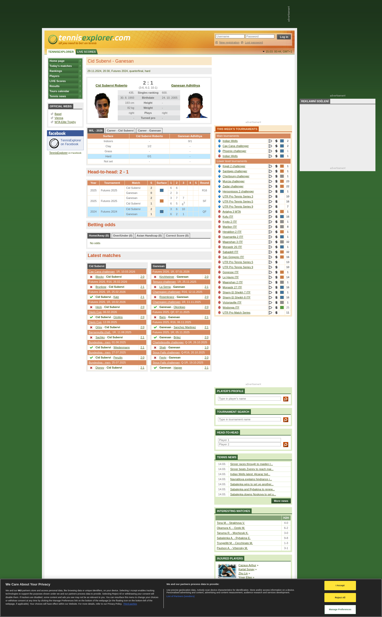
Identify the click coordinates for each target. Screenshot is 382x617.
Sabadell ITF (230, 251)
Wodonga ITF (231, 307)
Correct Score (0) (177, 235)
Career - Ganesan (149, 130)
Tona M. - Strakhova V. (231, 522)
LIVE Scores (58, 81)
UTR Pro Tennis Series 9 (238, 206)
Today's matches (61, 65)
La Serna (165, 286)
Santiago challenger (235, 171)
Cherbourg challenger (236, 176)
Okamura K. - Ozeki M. (231, 527)
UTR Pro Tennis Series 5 (238, 201)
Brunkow (101, 286)
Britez (177, 337)
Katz (116, 296)
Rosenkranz (166, 296)
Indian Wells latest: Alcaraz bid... (250, 474)
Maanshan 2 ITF (233, 282)
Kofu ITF (228, 216)
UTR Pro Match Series (236, 312)
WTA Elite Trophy (65, 121)
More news (279, 500)
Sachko (100, 337)
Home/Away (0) (99, 235)
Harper (178, 367)
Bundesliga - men (99, 342)
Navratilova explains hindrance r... (251, 479)
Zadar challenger (233, 186)
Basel (58, 113)
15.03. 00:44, (279, 51)
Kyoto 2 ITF (230, 221)
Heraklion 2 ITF (232, 231)
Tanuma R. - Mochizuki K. (232, 532)
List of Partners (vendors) (180, 596)
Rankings (56, 70)
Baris (162, 317)
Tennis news (58, 96)
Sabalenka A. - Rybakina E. (234, 537)
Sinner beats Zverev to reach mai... (251, 469)
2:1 (142, 286)
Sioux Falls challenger (166, 352)
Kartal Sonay (246, 569)
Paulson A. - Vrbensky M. (232, 548)
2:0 (142, 276)
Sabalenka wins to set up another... (251, 484)
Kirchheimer (166, 276)
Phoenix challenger (234, 150)
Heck (99, 306)
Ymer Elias (245, 577)
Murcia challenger (234, 181)
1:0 (206, 347)
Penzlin (118, 357)
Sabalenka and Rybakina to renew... (252, 489)
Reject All (340, 597)
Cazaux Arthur (247, 565)
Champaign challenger (166, 291)
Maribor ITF (230, 226)
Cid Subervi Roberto (111, 85)
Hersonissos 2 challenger (238, 191)
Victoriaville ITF (232, 302)
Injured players (230, 558)
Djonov (100, 367)
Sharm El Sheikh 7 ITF (237, 292)
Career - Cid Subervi (120, 130)
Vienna (59, 117)
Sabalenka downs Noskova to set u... (253, 494)
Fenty (162, 357)
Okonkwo (179, 306)
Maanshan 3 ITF (233, 241)
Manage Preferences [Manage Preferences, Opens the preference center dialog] (340, 609)
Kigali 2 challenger (234, 166)
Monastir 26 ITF (232, 246)
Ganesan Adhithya (185, 85)
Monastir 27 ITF (232, 287)
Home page (57, 60)
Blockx (100, 276)
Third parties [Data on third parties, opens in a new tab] (130, 604)
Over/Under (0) (122, 235)
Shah (162, 347)
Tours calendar (59, 91)
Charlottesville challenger (168, 342)
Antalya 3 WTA (231, 211)
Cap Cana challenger (102, 271)
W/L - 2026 (96, 130)
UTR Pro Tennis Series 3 (238, 196)
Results (55, 86)
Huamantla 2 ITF (233, 236)
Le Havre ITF (231, 277)
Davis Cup (95, 312)
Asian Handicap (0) (149, 235)
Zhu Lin (243, 573)
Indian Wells (230, 140)
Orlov (99, 327)
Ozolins (118, 317)
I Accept (340, 585)
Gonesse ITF (231, 272)
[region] (191, 598)
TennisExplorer (58, 152)
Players (54, 76)
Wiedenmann (121, 347)
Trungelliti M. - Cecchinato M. (235, 543)
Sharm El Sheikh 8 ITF (237, 297)
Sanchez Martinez (185, 327)
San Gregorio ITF (233, 257)
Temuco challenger (164, 281)
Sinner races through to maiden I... (251, 464)
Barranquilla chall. (100, 332)
